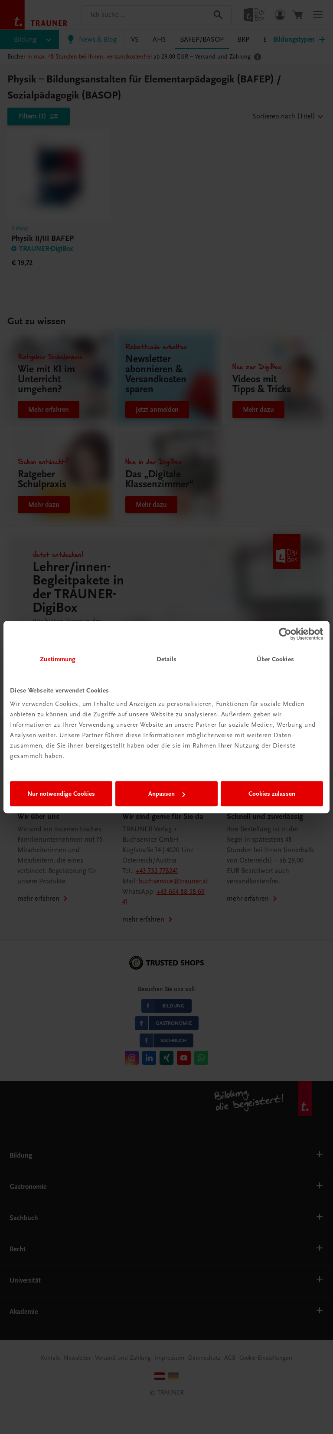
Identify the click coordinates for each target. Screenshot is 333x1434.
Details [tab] (166, 659)
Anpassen (166, 793)
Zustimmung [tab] (57, 659)
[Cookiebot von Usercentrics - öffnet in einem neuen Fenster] (285, 633)
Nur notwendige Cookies (61, 793)
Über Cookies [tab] (275, 659)
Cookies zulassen (271, 793)
